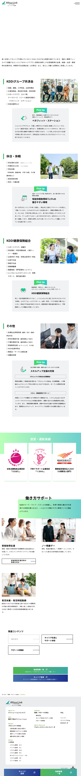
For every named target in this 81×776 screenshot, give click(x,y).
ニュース (63, 718)
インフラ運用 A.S (15, 747)
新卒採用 (63, 723)
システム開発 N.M (15, 750)
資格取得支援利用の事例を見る (19, 561)
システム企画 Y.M (15, 758)
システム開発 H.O (15, 745)
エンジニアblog (65, 720)
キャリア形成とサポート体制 (51, 639)
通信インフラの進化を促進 (18, 734)
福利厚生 (14, 639)
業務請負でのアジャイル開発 (18, 731)
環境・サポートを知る (13, 694)
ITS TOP (4, 694)
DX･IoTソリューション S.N (18, 755)
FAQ (62, 712)
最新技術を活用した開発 (17, 736)
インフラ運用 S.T (15, 760)
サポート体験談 (17, 650)
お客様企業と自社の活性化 (18, 728)
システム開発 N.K (15, 753)
